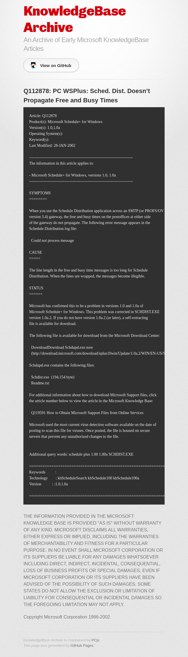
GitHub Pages (81, 645)
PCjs (95, 640)
